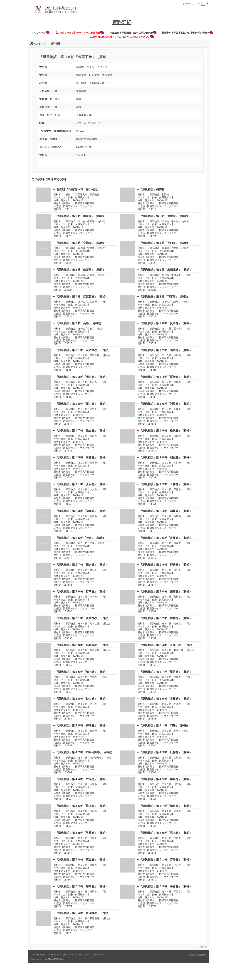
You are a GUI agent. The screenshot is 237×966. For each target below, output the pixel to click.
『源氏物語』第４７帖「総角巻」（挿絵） (165, 805)
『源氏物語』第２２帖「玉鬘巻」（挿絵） (165, 484)
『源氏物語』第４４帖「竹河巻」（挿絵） (81, 779)
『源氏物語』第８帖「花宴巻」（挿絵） (164, 296)
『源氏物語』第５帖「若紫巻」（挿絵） (80, 269)
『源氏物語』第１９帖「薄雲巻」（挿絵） (81, 457)
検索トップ (38, 43)
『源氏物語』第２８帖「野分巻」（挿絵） (165, 564)
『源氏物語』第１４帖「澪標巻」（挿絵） (165, 376)
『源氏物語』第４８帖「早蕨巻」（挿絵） (81, 832)
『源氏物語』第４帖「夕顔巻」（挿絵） (164, 242)
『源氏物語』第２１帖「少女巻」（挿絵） (81, 484)
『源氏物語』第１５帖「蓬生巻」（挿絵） (81, 403)
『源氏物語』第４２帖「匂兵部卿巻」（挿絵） (84, 752)
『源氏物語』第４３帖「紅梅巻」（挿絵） (165, 752)
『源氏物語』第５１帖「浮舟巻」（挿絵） (165, 859)
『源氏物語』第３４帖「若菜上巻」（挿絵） (167, 645)
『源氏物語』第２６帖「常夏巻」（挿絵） (165, 537)
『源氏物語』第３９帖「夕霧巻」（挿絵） (165, 698)
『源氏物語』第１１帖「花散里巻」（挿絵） (83, 350)
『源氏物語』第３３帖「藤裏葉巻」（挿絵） (83, 645)
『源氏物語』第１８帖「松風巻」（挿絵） (165, 430)
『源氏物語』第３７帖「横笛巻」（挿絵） (165, 671)
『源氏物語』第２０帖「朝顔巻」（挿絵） (165, 457)
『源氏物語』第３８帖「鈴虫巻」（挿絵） (81, 698)
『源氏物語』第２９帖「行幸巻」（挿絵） (81, 591)
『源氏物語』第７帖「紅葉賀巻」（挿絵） (81, 296)
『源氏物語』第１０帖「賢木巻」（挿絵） (165, 323)
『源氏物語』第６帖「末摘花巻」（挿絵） (165, 269)
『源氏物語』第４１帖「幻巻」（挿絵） (164, 725)
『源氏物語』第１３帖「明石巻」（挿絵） (81, 376)
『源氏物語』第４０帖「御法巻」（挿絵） (81, 725)
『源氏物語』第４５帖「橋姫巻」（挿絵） (165, 779)
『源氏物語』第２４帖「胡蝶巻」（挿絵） (165, 510)
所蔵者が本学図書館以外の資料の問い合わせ (187, 32)
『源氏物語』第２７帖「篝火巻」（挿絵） (81, 564)
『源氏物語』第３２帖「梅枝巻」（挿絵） (165, 618)
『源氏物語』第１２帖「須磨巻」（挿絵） (165, 350)
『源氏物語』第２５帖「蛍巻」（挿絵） (80, 537)
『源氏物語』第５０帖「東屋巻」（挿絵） (81, 859)
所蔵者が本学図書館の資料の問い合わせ (133, 32)
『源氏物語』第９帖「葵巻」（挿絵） (79, 323)
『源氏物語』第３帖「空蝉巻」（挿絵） (80, 242)
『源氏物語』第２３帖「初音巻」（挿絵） (81, 510)
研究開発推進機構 (197, 954)
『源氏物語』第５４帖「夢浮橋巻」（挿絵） (83, 913)
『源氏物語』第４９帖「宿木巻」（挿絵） (165, 832)
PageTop (203, 946)
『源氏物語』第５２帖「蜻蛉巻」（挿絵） (81, 886)
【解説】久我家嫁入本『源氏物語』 (77, 189)
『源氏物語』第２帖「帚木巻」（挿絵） (164, 216)
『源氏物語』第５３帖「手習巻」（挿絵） (165, 886)
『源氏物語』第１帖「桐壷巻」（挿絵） (80, 216)
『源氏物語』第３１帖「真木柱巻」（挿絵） (83, 618)
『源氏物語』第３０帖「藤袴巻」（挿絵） (165, 591)
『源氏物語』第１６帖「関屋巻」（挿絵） (165, 403)
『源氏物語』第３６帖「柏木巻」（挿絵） (81, 671)
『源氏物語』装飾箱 (151, 189)
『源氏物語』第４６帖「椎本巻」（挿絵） (81, 805)
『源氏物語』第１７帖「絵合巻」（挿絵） (81, 430)
